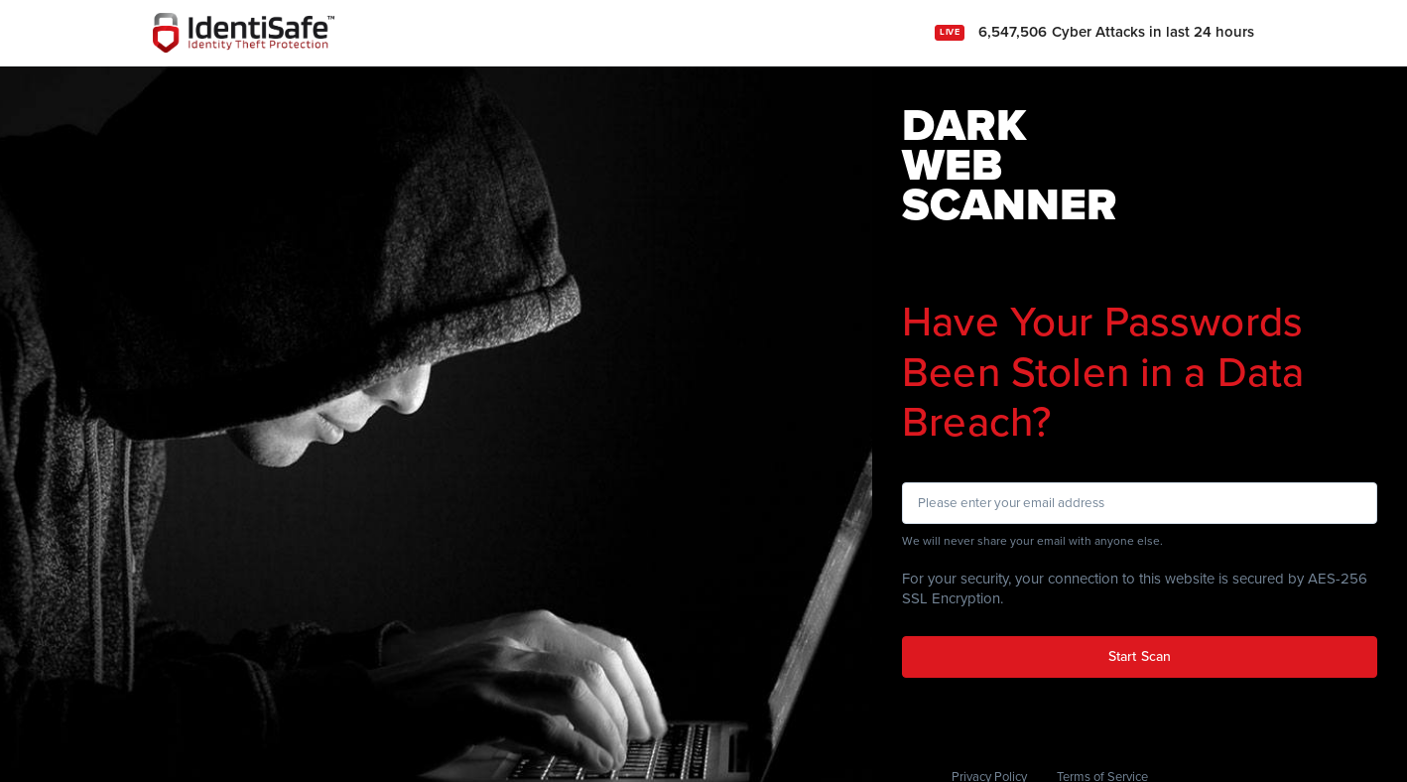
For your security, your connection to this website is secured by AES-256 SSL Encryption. (1134, 588)
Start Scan (1139, 656)
